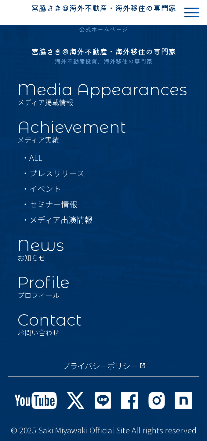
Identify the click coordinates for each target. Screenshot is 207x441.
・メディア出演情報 (56, 219)
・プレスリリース (53, 173)
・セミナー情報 (49, 204)
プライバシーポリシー (103, 366)
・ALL (31, 157)
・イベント (41, 188)
